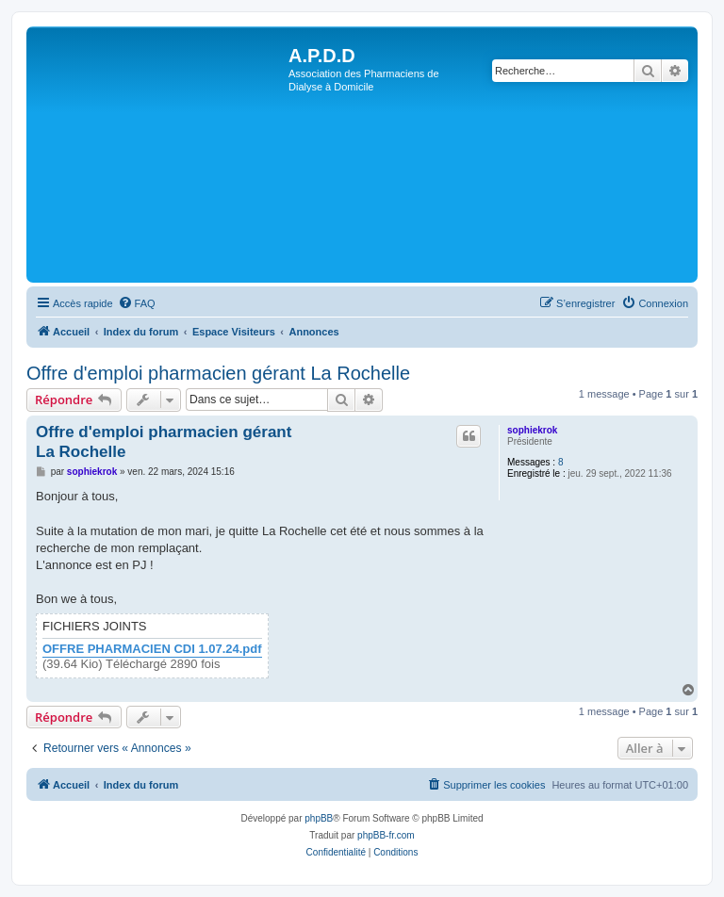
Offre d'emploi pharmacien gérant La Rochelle (218, 373)
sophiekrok (532, 430)
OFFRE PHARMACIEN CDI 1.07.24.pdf (152, 649)
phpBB (318, 818)
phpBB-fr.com (386, 835)
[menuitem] (137, 303)
